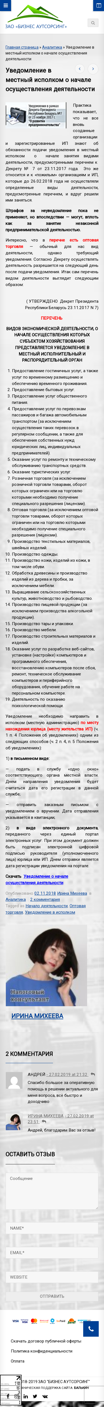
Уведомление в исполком (50, 912)
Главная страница (22, 47)
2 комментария (45, 899)
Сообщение (52, 1191)
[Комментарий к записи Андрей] (93, 1074)
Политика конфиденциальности (41, 1351)
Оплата (17, 1361)
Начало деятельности (47, 905)
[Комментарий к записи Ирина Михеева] (44, 1121)
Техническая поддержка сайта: (53, 1388)
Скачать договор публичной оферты (46, 1341)
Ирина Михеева (72, 893)
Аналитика (52, 47)
